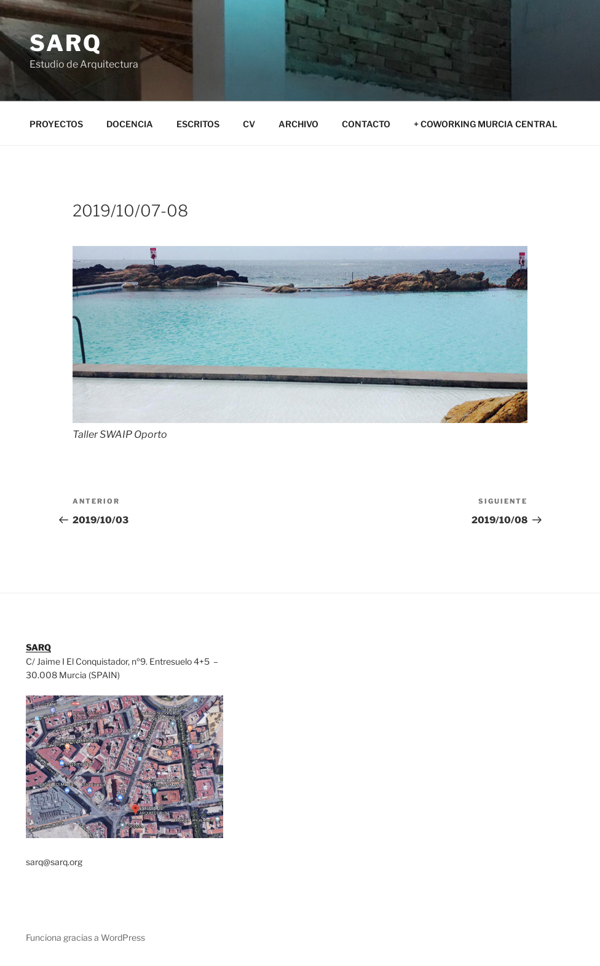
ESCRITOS (197, 124)
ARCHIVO (298, 124)
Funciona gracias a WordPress (85, 937)
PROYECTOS (56, 124)
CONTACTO (366, 124)
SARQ (66, 43)
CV (249, 124)
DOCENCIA (129, 124)
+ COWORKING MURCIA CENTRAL (486, 124)
